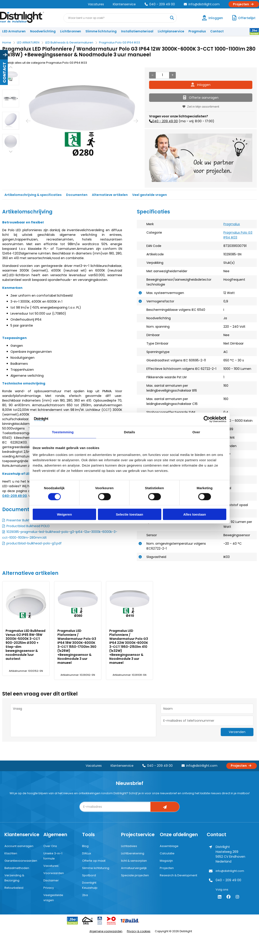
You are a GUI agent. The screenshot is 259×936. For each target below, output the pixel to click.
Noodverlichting (43, 31)
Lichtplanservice (171, 31)
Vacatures (96, 4)
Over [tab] (196, 432)
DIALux (86, 853)
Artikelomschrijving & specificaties (33, 195)
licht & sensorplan (134, 861)
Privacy (48, 888)
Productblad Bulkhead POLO (28, 526)
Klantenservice (124, 4)
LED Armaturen (14, 31)
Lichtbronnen (70, 31)
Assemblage (169, 846)
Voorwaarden (53, 873)
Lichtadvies (129, 846)
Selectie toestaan (129, 514)
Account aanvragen (18, 846)
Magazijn (166, 861)
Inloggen (200, 85)
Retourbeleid (13, 888)
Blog (85, 846)
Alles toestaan (194, 514)
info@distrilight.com (202, 4)
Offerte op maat (93, 861)
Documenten (76, 195)
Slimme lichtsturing (101, 31)
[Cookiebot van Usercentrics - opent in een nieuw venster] (206, 419)
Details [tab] (129, 432)
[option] (10, 76)
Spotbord (89, 875)
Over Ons (50, 846)
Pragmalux (197, 31)
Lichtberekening (132, 853)
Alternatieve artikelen (110, 195)
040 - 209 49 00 (160, 4)
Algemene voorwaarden (105, 931)
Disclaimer (51, 880)
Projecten (244, 4)
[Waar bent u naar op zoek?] (172, 18)
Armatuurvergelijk (134, 868)
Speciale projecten (135, 875)
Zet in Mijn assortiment (200, 106)
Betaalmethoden (16, 868)
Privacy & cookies (138, 931)
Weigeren (64, 514)
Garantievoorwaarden (20, 861)
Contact (217, 31)
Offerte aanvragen (201, 97)
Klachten (10, 853)
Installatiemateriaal (137, 31)
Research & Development (178, 875)
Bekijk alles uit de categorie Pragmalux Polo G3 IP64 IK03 (44, 63)
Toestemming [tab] (63, 432)
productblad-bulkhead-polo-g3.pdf (34, 543)
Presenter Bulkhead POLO (26, 520)
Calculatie (167, 853)
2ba (85, 895)
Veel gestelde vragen (149, 195)
